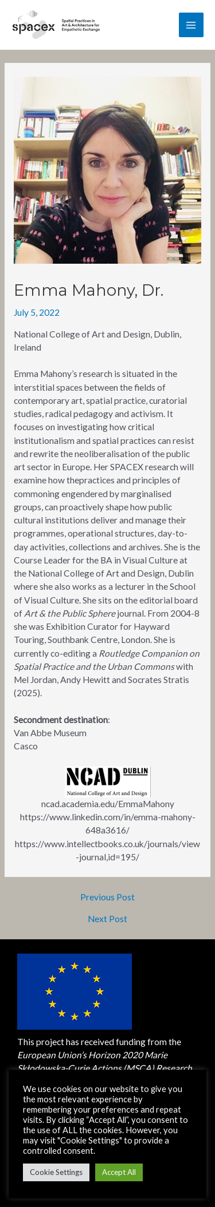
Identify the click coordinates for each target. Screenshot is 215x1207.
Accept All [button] (119, 1172)
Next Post (107, 919)
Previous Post (107, 897)
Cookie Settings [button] (56, 1172)
